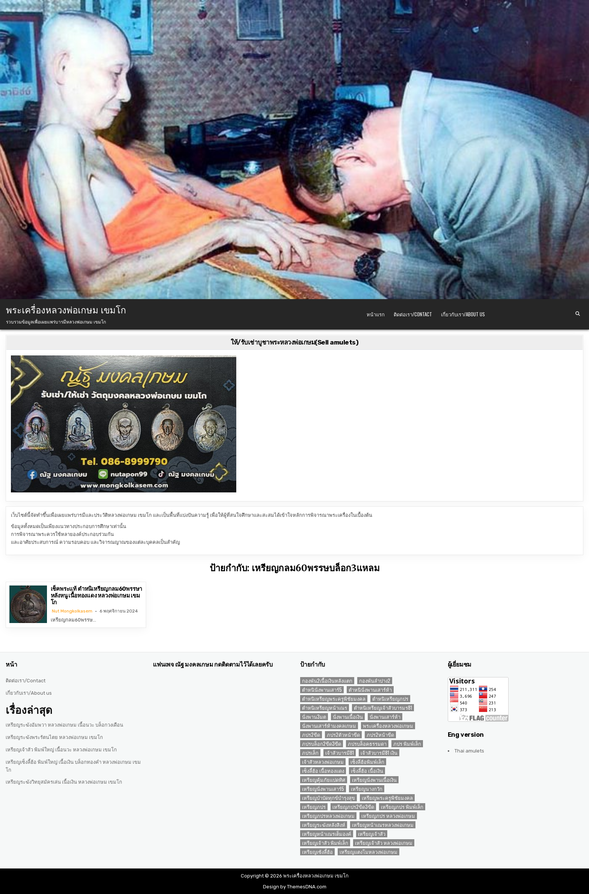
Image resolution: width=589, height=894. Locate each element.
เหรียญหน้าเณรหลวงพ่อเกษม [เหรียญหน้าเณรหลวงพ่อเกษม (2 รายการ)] (383, 824)
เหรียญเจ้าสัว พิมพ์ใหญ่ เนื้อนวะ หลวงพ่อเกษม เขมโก (61, 750)
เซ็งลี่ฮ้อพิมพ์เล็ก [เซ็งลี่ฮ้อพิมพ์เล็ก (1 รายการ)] (367, 761)
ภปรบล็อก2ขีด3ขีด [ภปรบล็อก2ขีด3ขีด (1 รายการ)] (321, 743)
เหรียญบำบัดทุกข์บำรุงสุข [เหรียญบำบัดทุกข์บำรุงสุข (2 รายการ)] (328, 797)
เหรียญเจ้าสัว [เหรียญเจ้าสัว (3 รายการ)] (371, 833)
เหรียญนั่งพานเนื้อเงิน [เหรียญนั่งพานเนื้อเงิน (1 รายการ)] (374, 779)
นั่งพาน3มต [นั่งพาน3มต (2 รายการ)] (314, 716)
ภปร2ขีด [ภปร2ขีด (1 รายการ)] (311, 734)
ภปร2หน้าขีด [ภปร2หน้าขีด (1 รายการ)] (380, 734)
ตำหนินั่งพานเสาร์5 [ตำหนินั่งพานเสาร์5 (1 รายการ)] (322, 689)
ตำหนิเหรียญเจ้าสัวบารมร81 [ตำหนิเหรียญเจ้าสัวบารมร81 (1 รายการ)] (383, 707)
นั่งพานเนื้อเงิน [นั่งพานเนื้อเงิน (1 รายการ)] (348, 716)
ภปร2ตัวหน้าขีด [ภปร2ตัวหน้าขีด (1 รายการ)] (343, 734)
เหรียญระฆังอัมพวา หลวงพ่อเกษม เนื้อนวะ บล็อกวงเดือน (64, 725)
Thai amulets (469, 751)
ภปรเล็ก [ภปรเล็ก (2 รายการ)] (310, 752)
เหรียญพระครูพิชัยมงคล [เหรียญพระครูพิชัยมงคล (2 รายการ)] (387, 797)
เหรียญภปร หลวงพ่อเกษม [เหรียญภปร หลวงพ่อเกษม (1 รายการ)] (388, 815)
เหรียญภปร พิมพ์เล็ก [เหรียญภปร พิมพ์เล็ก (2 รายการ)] (402, 806)
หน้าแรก (376, 314)
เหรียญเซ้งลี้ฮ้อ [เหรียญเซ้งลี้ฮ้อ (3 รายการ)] (317, 851)
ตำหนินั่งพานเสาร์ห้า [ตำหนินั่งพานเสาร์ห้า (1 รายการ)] (370, 689)
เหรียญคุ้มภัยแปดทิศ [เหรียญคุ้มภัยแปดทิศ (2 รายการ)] (323, 779)
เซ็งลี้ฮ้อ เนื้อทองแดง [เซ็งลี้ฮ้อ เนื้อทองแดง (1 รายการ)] (323, 770)
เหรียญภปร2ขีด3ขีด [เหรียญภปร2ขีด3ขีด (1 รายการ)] (353, 806)
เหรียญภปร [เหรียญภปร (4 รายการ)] (314, 806)
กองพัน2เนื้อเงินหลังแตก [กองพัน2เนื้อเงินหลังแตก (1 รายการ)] (327, 680)
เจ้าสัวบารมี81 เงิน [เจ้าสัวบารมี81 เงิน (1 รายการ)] (379, 752)
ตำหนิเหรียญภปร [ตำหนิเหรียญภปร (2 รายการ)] (390, 698)
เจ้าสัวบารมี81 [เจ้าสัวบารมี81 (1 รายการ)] (339, 752)
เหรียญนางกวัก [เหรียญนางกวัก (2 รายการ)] (366, 788)
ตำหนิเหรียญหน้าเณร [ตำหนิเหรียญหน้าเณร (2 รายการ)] (324, 707)
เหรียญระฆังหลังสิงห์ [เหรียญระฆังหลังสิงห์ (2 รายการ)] (323, 824)
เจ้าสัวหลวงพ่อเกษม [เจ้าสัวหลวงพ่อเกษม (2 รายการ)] (323, 761)
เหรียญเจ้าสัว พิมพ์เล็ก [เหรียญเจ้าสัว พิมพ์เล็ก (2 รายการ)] (325, 842)
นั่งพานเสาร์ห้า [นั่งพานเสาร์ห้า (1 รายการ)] (385, 716)
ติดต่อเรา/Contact (413, 314)
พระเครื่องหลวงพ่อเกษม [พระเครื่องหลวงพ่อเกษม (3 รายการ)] (388, 725)
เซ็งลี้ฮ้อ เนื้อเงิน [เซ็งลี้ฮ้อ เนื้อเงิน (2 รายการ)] (367, 770)
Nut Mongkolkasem (72, 611)
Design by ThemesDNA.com (294, 886)
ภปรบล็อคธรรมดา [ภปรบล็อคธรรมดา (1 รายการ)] (367, 743)
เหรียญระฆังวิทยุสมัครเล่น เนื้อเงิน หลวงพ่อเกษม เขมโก (64, 782)
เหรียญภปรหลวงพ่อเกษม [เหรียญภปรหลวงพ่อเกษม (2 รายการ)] (328, 815)
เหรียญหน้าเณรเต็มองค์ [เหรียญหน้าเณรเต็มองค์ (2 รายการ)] (326, 833)
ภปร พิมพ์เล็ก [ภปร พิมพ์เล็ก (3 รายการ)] (407, 743)
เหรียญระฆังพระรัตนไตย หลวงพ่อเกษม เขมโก (54, 737)
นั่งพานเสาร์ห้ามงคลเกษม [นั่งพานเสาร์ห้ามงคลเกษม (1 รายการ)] (329, 725)
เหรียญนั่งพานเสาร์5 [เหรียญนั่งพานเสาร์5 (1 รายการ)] (323, 788)
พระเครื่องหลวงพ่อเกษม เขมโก (66, 309)
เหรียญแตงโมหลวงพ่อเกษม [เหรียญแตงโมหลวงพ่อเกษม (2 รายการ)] (368, 851)
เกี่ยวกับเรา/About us (463, 314)
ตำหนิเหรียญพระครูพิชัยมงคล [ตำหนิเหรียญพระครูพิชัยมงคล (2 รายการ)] (333, 698)
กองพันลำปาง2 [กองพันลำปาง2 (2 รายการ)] (374, 680)
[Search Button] (578, 314)
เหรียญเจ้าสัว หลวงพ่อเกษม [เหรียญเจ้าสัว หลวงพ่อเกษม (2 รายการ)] (383, 842)
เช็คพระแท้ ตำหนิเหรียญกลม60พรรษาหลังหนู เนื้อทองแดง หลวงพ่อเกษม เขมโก (96, 595)
